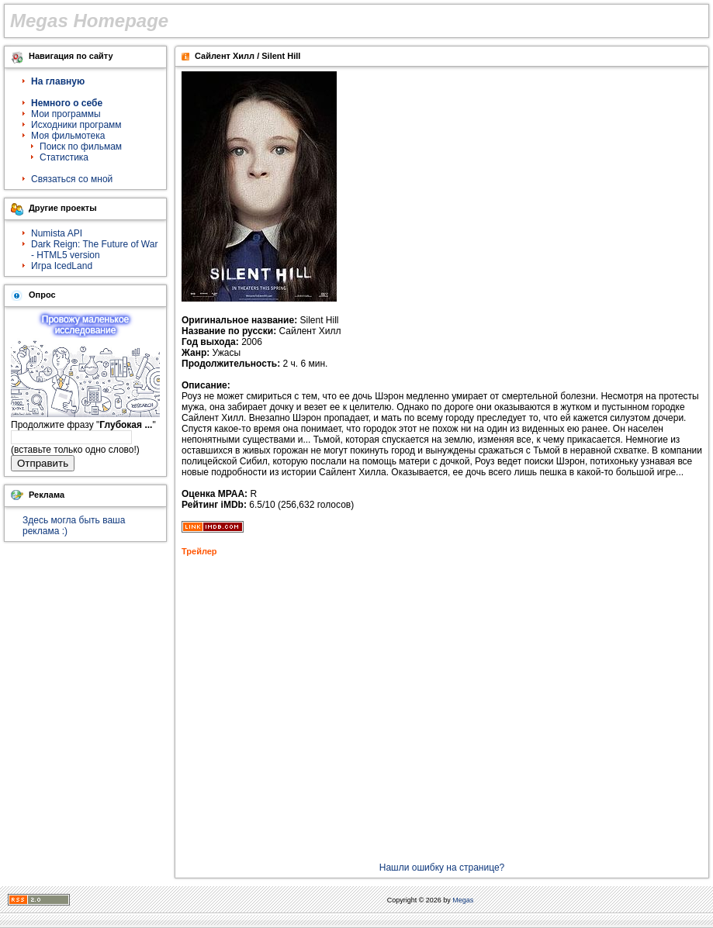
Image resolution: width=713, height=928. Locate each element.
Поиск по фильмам (81, 146)
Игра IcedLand (61, 265)
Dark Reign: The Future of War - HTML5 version (94, 249)
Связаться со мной (71, 179)
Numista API (56, 233)
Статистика (64, 157)
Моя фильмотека (68, 135)
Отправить (42, 463)
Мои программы (66, 114)
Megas (462, 900)
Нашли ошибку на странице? (442, 867)
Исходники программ (76, 124)
